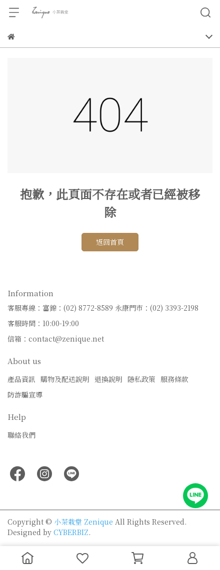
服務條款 (174, 379)
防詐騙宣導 (25, 394)
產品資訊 (22, 379)
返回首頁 (110, 242)
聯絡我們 (22, 435)
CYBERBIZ (71, 532)
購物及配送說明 (65, 379)
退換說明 (108, 379)
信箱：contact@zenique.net (56, 339)
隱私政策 (142, 379)
